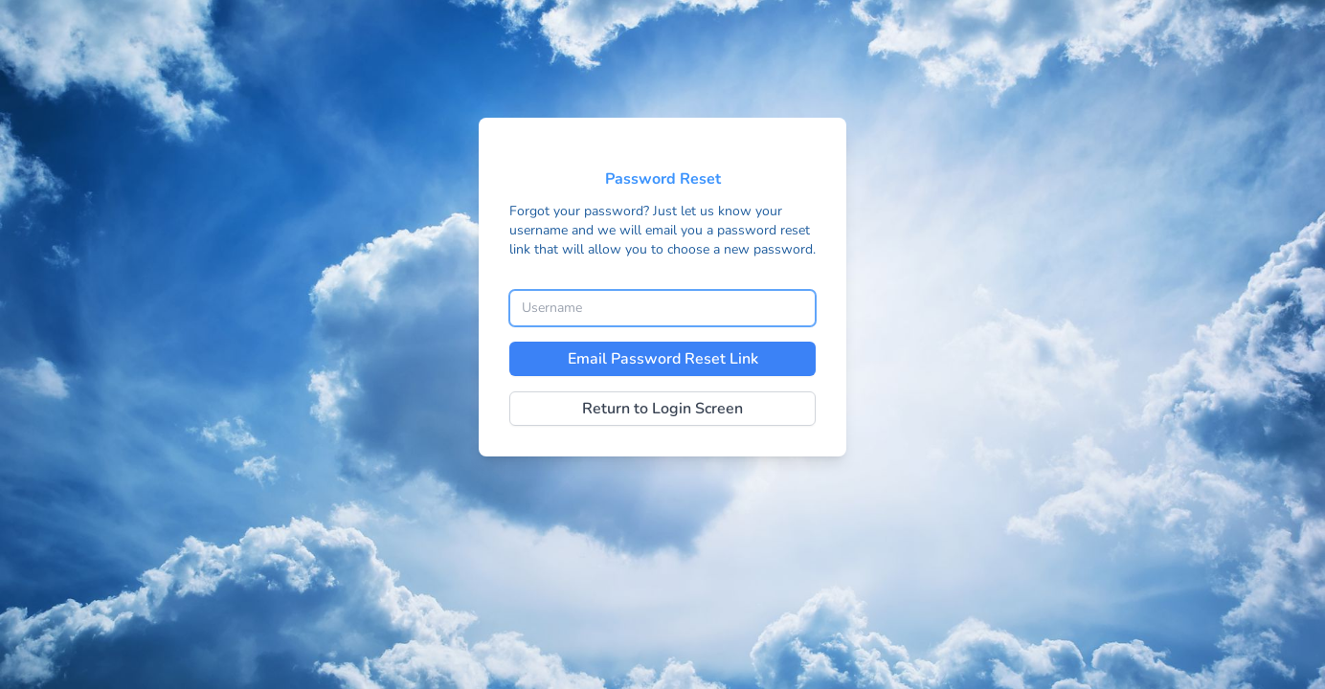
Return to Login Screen (662, 408)
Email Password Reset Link (663, 358)
